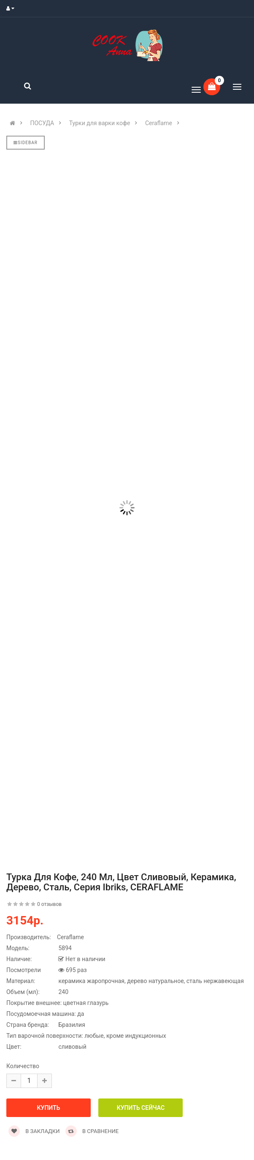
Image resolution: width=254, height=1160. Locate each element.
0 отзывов (49, 904)
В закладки (33, 1131)
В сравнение (92, 1131)
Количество (22, 1066)
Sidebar (26, 142)
